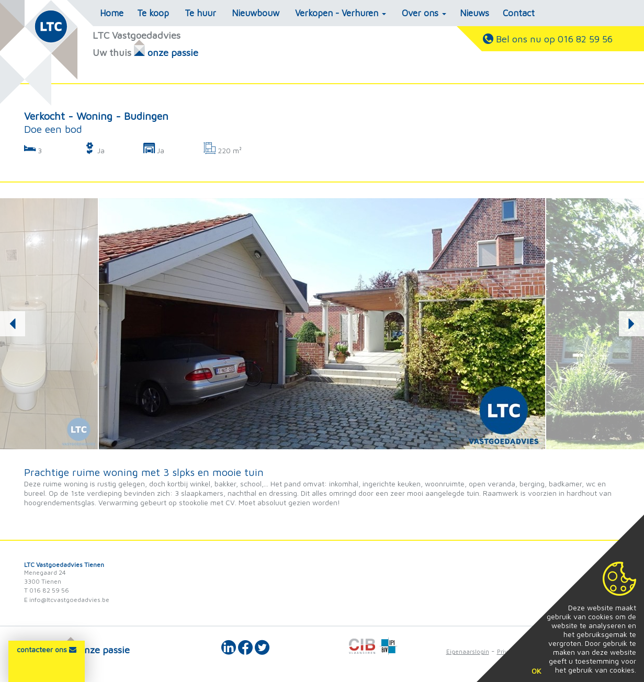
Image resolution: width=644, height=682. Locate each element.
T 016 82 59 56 (46, 590)
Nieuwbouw (255, 13)
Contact (519, 13)
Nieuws (474, 13)
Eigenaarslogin (467, 651)
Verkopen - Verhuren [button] (340, 13)
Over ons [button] (424, 13)
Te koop (153, 13)
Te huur (200, 13)
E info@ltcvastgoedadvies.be (66, 599)
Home (111, 13)
